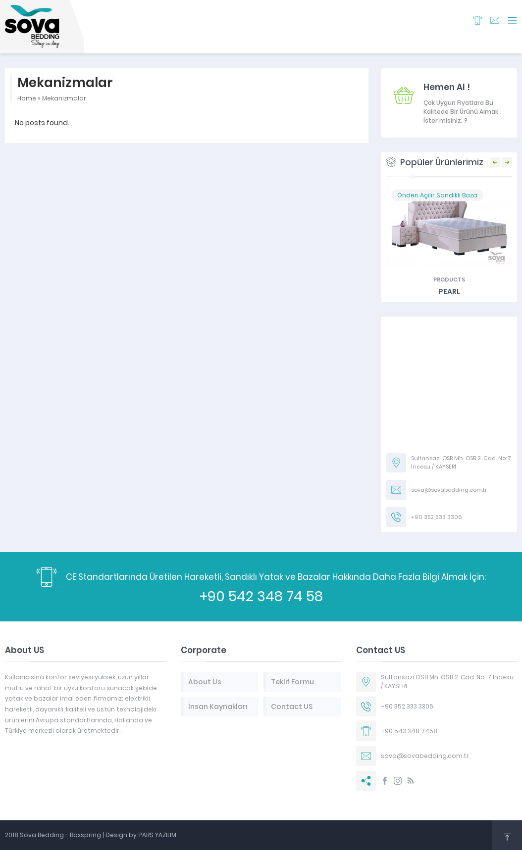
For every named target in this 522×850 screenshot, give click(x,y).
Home (26, 98)
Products (449, 279)
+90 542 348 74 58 (261, 596)
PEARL (449, 291)
